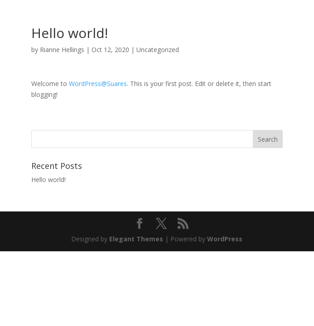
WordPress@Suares (98, 83)
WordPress (224, 239)
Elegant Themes (136, 239)
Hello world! (48, 179)
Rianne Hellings (62, 49)
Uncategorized (157, 49)
